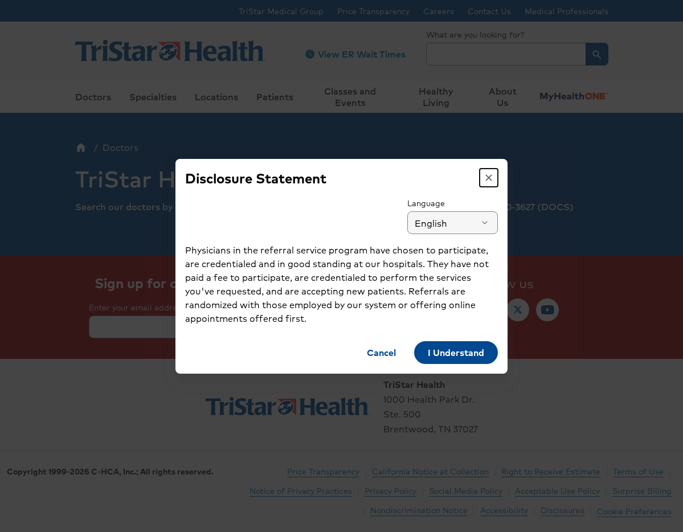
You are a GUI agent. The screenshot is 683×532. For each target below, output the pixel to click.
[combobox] (457, 223)
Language (430, 203)
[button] (493, 178)
